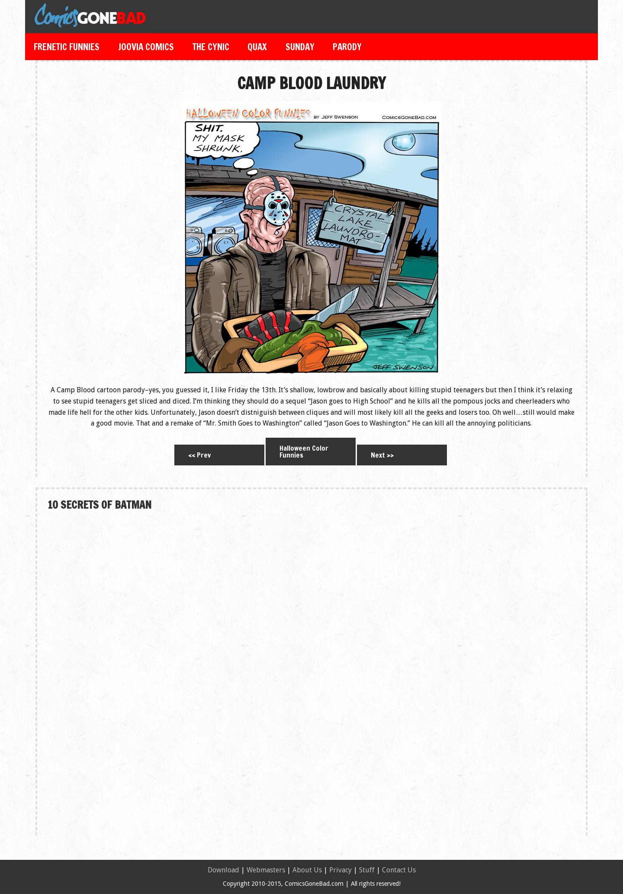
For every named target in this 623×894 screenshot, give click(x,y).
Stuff (367, 870)
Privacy (340, 870)
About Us (307, 870)
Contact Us (399, 870)
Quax (257, 46)
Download (223, 870)
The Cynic (211, 46)
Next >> (382, 455)
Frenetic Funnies (67, 46)
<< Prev (199, 455)
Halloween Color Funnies (303, 451)
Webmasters (266, 870)
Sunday (300, 46)
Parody (347, 46)
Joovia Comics (146, 46)
